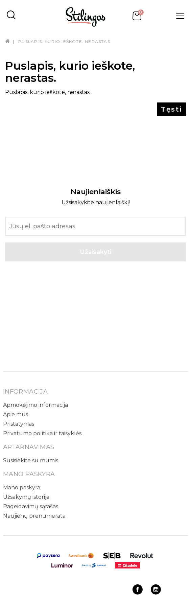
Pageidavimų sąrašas (30, 506)
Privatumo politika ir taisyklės (42, 433)
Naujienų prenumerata (34, 516)
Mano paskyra (21, 487)
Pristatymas (18, 424)
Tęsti (171, 109)
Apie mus (15, 414)
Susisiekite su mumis (30, 460)
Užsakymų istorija (26, 497)
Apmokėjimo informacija (35, 405)
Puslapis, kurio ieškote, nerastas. (65, 41)
